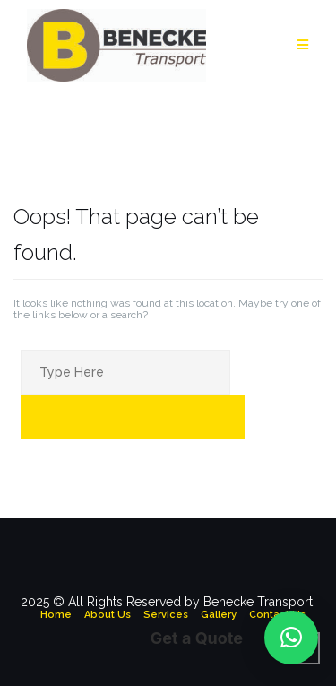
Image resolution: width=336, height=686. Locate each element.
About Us (107, 615)
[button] (291, 637)
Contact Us (277, 615)
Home (56, 615)
